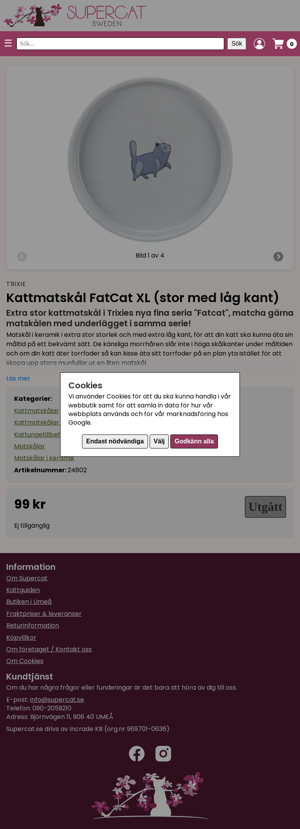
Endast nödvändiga (115, 441)
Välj (159, 441)
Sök (236, 43)
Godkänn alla (194, 441)
